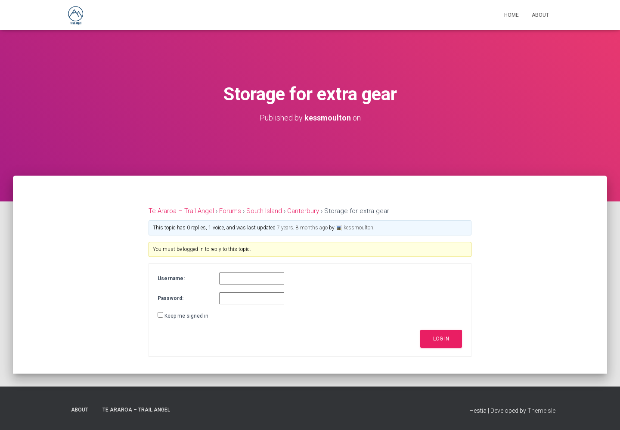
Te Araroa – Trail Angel (181, 211)
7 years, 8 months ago (302, 228)
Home (511, 15)
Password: (170, 298)
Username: (171, 278)
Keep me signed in (186, 316)
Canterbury (303, 211)
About (540, 15)
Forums (230, 211)
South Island (264, 211)
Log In (441, 339)
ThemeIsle (541, 410)
